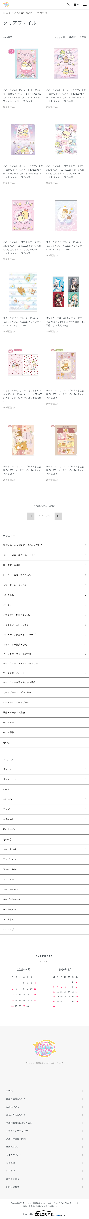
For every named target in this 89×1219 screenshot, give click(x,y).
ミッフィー (8, 879)
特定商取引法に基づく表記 (19, 1122)
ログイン (10, 1170)
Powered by (44, 1213)
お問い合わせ (12, 1186)
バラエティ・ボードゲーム (16, 702)
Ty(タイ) (7, 839)
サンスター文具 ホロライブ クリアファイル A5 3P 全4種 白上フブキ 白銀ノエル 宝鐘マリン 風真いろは (66, 322)
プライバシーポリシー (17, 1130)
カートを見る (12, 1178)
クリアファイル (41, 13)
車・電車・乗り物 (11, 565)
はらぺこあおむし (11, 869)
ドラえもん (8, 919)
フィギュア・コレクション (16, 624)
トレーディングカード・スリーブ (19, 634)
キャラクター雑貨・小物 (15, 644)
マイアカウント (13, 1154)
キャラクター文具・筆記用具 (22, 13)
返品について (12, 1106)
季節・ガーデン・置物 (14, 712)
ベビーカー (8, 722)
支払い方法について (16, 1114)
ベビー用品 (8, 732)
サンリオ (7, 769)
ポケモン (7, 789)
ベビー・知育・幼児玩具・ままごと (20, 555)
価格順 (72, 37)
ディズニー (8, 809)
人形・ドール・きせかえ (15, 585)
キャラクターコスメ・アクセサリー (20, 663)
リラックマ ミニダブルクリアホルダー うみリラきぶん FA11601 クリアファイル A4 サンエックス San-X (65, 246)
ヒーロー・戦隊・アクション (17, 575)
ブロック (7, 604)
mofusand (8, 819)
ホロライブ (8, 929)
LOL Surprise (9, 909)
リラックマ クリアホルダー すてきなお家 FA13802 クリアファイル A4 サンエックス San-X (23, 470)
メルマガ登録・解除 (16, 1138)
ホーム (5, 13)
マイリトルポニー (11, 849)
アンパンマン (9, 859)
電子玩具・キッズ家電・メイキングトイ (22, 545)
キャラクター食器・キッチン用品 (19, 682)
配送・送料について (16, 1098)
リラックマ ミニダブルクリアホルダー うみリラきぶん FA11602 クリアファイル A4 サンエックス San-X (22, 322)
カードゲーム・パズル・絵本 (17, 692)
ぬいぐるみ (8, 595)
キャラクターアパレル (14, 673)
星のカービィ (9, 829)
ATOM (15, 1146)
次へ (58, 516)
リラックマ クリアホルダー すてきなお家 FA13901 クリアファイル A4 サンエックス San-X (66, 394)
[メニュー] (84, 4)
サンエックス (9, 779)
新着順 (82, 37)
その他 (6, 742)
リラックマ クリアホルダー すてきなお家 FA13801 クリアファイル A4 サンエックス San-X (66, 470)
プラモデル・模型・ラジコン (17, 614)
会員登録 (10, 1163)
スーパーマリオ (10, 889)
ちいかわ (7, 799)
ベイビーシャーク (11, 899)
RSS (8, 1146)
